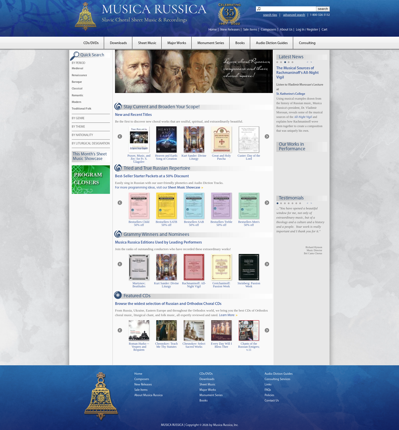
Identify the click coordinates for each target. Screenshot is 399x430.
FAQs (268, 390)
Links (268, 384)
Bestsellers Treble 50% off (221, 223)
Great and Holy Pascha (221, 157)
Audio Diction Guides (272, 43)
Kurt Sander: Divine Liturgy (193, 157)
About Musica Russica (148, 395)
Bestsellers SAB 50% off (194, 223)
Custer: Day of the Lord (249, 157)
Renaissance (79, 75)
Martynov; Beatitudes (139, 285)
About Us (286, 29)
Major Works (176, 43)
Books (240, 43)
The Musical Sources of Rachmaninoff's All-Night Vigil (297, 72)
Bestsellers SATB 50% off (166, 223)
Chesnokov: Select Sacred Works (193, 345)
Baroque (77, 82)
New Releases (230, 29)
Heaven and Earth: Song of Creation (166, 157)
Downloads (118, 43)
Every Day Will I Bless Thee (221, 345)
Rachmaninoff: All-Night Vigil (194, 285)
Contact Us (272, 400)
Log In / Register (307, 29)
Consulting (307, 43)
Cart (324, 29)
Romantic (77, 95)
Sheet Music (147, 43)
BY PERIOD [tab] (78, 63)
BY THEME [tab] (78, 127)
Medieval (77, 68)
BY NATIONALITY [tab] (82, 135)
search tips (270, 15)
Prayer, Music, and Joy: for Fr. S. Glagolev (138, 159)
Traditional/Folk (81, 109)
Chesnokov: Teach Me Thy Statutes (166, 345)
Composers (268, 29)
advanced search (294, 15)
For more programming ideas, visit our (157, 187)
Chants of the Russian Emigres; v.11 (249, 347)
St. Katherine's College (290, 94)
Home (212, 29)
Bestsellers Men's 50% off (249, 223)
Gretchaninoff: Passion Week (221, 285)
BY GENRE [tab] (78, 119)
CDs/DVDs (91, 43)
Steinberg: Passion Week (249, 285)
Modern (76, 102)
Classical (77, 88)
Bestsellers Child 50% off (139, 223)
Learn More (227, 315)
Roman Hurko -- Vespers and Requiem (139, 347)
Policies (269, 395)
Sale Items (250, 29)
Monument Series (210, 43)
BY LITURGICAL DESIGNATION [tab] (91, 144)
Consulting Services (277, 379)
